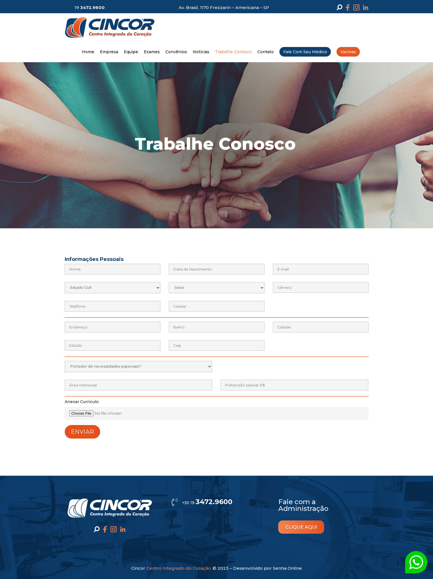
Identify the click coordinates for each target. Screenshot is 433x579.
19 (90, 7)
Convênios (176, 51)
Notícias (201, 51)
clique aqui (301, 527)
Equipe (131, 51)
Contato (265, 51)
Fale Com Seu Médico (305, 51)
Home (88, 51)
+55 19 (207, 502)
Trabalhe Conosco (233, 51)
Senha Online (287, 568)
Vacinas (348, 51)
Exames (152, 51)
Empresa (109, 51)
